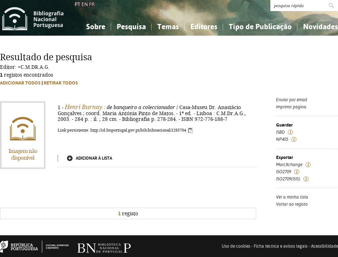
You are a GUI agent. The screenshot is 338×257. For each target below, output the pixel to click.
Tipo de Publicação (260, 26)
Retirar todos (61, 83)
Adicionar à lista (94, 158)
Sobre (95, 26)
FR (92, 4)
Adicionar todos (20, 83)
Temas (168, 26)
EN (84, 4)
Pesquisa (131, 26)
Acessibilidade (324, 246)
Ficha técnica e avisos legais (280, 246)
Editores (203, 26)
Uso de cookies (236, 246)
